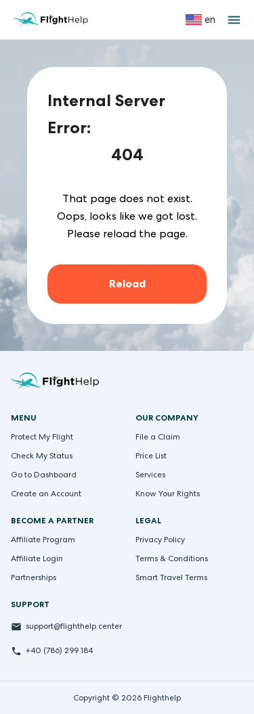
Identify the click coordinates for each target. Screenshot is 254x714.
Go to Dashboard (44, 474)
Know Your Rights (167, 493)
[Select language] (200, 20)
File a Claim (157, 436)
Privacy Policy (160, 539)
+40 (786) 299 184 (59, 650)
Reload (127, 284)
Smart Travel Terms (171, 577)
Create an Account (46, 493)
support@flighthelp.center (74, 626)
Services (150, 474)
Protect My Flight (42, 436)
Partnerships (33, 577)
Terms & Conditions (171, 558)
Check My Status (41, 455)
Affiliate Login (37, 558)
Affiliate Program (43, 539)
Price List (151, 455)
